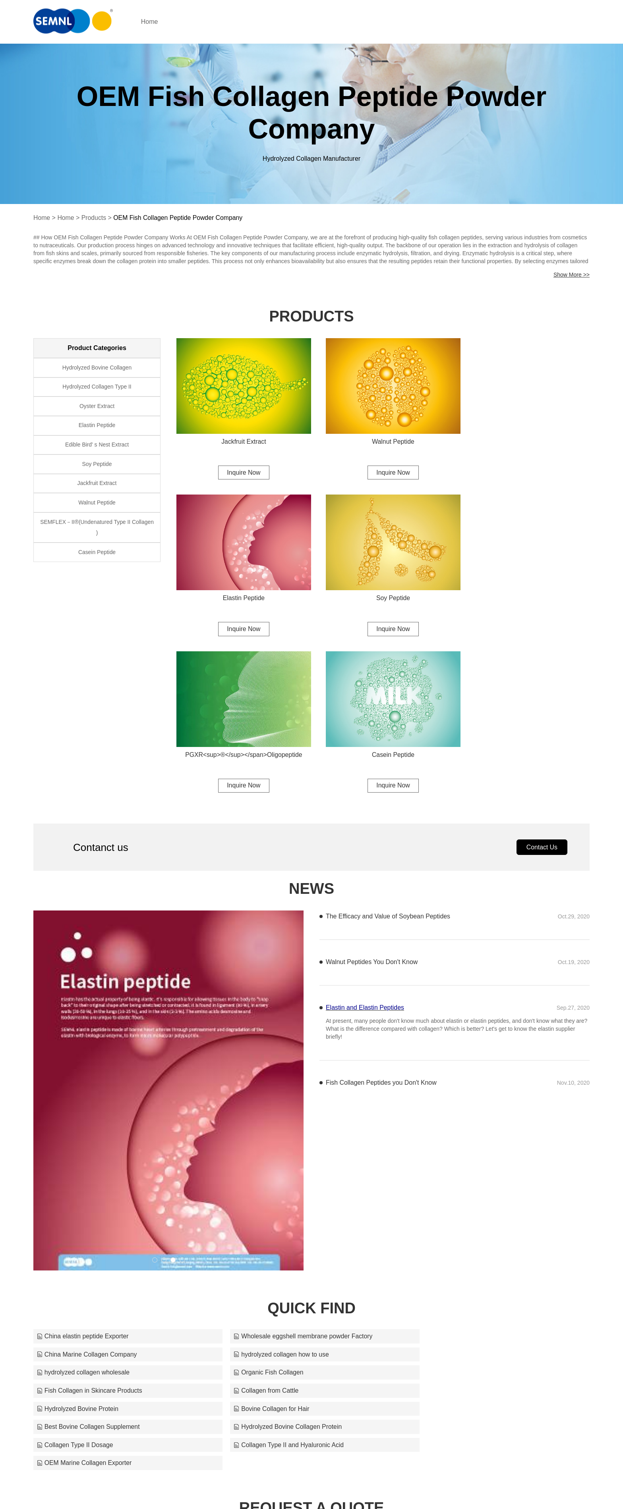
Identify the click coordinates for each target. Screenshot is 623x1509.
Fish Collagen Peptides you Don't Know (381, 917)
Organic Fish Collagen (448, 1189)
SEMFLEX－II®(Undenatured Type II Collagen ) (97, 532)
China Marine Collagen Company (464, 1171)
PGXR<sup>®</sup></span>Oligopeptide (383, 588)
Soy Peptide (240, 588)
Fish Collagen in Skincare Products (90, 1208)
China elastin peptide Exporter (83, 1171)
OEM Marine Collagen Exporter (461, 1244)
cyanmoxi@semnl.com (398, 1487)
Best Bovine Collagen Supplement (276, 1226)
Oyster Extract (97, 407)
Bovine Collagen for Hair (75, 1226)
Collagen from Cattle (257, 1208)
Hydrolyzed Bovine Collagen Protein (467, 1226)
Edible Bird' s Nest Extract (97, 447)
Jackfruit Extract (240, 436)
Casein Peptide (526, 588)
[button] (154, 1095)
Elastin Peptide (526, 436)
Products (94, 217)
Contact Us (541, 682)
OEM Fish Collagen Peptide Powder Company (179, 217)
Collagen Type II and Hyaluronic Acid (280, 1244)
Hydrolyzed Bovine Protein (454, 1208)
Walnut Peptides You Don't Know (372, 797)
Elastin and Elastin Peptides (365, 842)
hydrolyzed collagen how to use (85, 1189)
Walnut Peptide (383, 436)
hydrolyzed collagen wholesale (271, 1189)
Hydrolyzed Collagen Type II (97, 388)
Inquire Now (240, 467)
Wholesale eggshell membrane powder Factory (294, 1171)
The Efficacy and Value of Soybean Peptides (388, 751)
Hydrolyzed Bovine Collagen (97, 368)
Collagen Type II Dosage (75, 1244)
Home (155, 21)
